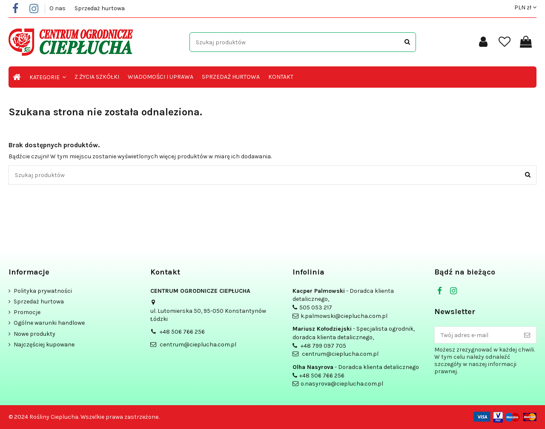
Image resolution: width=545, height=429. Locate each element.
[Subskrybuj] (527, 335)
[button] (47, 77)
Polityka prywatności (43, 291)
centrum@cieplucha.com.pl (198, 344)
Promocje (27, 312)
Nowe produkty (34, 333)
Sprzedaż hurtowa (100, 8)
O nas (58, 8)
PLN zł (525, 7)
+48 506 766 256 (182, 331)
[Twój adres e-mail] (476, 335)
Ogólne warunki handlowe (49, 322)
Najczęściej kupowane (44, 344)
